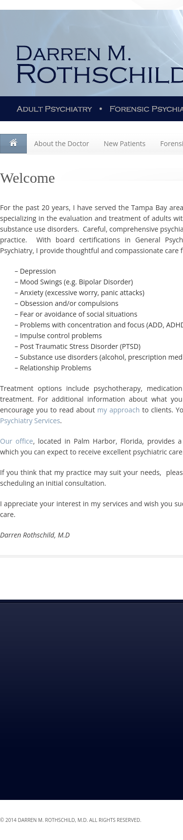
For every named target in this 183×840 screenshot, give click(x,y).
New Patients (125, 143)
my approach (118, 409)
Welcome (13, 143)
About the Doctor (61, 143)
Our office (16, 441)
